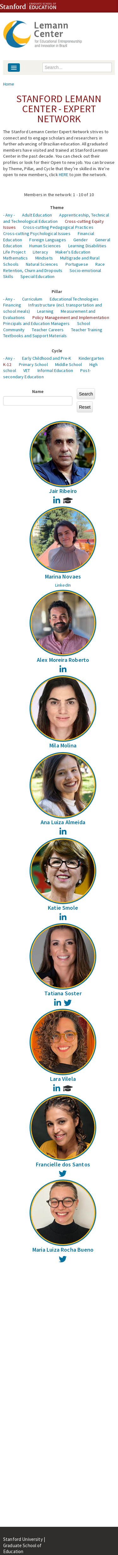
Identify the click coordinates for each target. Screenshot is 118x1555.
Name (38, 391)
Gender (80, 240)
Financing (12, 305)
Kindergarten (91, 358)
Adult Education (37, 215)
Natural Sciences (42, 264)
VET (26, 370)
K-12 (7, 364)
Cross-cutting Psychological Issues (36, 233)
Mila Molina (62, 745)
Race (100, 264)
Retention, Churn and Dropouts (32, 270)
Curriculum (32, 299)
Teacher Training (86, 329)
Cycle (57, 350)
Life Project (14, 252)
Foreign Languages (47, 240)
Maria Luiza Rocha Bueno (62, 1249)
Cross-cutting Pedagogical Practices (58, 227)
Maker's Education (72, 252)
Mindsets (44, 258)
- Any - (9, 215)
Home (8, 84)
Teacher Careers (48, 329)
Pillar (57, 291)
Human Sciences (45, 246)
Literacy (40, 252)
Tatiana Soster (62, 993)
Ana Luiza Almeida (63, 822)
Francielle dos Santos (63, 1164)
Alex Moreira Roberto (63, 659)
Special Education (37, 276)
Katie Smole (63, 907)
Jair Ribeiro (63, 491)
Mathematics (15, 258)
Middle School (68, 364)
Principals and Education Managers (36, 323)
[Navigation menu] (14, 67)
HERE (64, 174)
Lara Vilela (63, 1078)
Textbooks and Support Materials (35, 335)
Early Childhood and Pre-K (46, 358)
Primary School (33, 364)
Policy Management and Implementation (70, 317)
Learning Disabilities (87, 246)
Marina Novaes (63, 576)
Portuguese (76, 264)
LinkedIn (63, 585)
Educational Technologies (74, 299)
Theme (57, 207)
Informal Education (55, 370)
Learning (45, 311)
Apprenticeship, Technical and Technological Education (56, 218)
